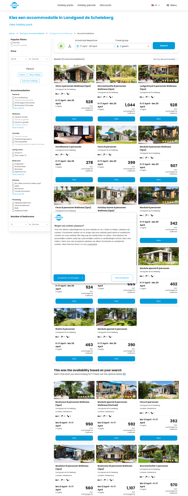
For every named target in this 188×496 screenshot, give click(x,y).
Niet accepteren (122, 278)
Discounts (105, 5)
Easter (22, 74)
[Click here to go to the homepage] (14, 5)
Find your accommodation (32, 33)
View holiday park (20, 24)
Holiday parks (65, 5)
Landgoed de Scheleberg (60, 33)
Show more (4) (18, 194)
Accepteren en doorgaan (70, 278)
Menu (171, 5)
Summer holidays (30, 81)
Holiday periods (87, 5)
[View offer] (69, 46)
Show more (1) (18, 127)
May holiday (35, 74)
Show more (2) (18, 108)
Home (12, 33)
